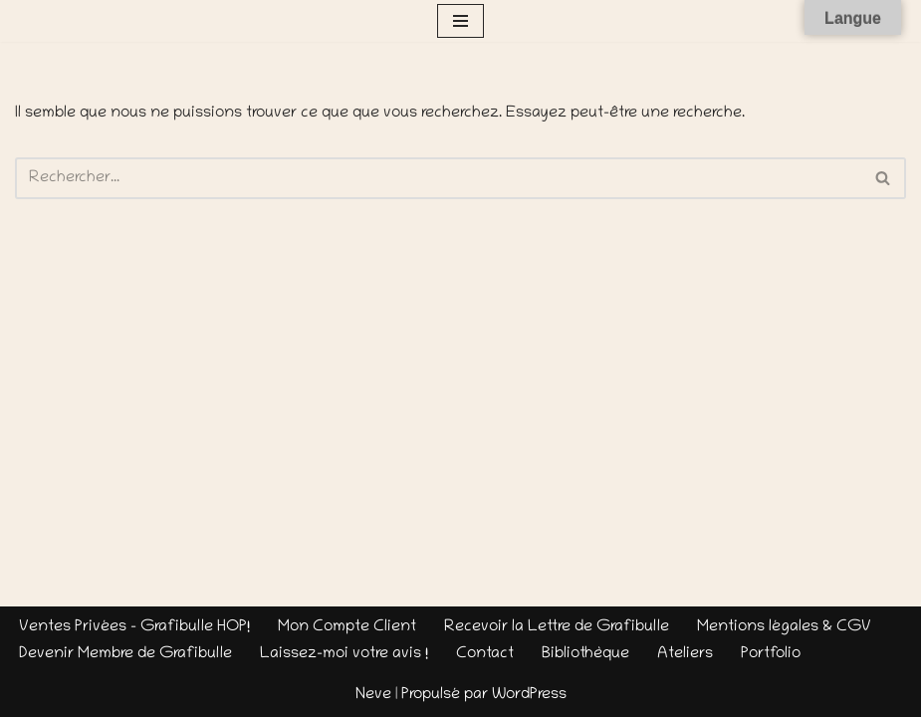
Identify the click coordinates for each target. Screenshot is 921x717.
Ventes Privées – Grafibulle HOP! (134, 627)
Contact (485, 654)
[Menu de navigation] (460, 21)
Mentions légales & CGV (784, 627)
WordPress (529, 695)
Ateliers (685, 654)
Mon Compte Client (347, 627)
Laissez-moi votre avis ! (344, 654)
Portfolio (771, 654)
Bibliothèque (585, 654)
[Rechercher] (438, 178)
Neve (373, 695)
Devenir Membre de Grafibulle (125, 654)
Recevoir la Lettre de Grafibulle (556, 627)
